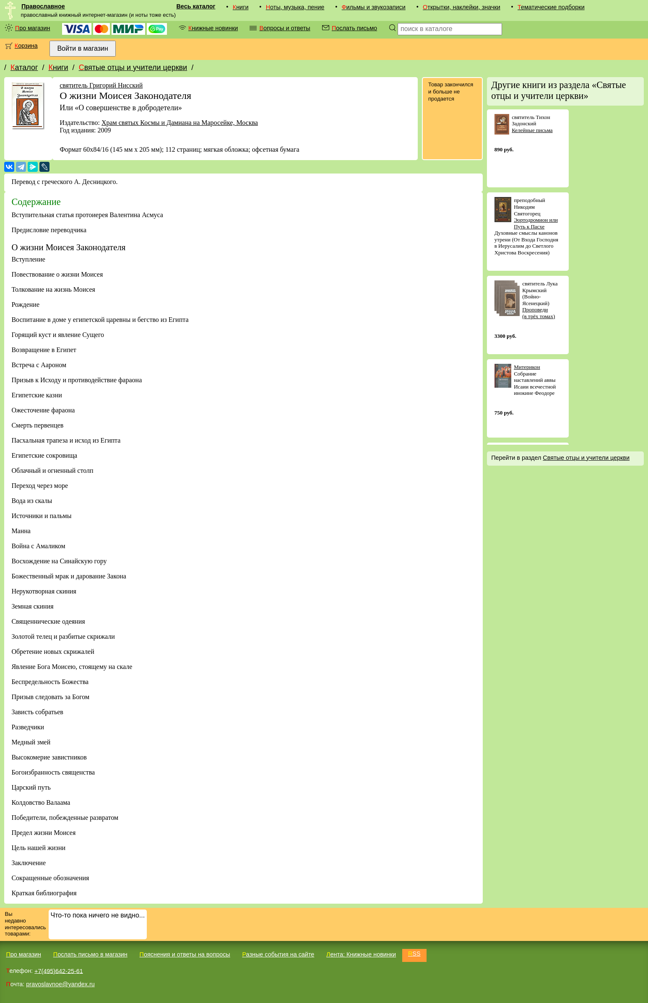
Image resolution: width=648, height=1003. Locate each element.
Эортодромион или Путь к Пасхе (536, 223)
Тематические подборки (551, 7)
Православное (43, 6)
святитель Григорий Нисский (101, 85)
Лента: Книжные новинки (361, 954)
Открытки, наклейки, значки (461, 7)
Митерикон (527, 367)
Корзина (26, 45)
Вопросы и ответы (284, 28)
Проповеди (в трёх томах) (538, 312)
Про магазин (32, 28)
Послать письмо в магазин (90, 954)
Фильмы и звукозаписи (374, 7)
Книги (241, 7)
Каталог (24, 67)
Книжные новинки (213, 28)
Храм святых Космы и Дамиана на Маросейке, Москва (179, 122)
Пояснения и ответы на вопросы (185, 954)
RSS (414, 953)
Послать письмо (354, 28)
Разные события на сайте (278, 954)
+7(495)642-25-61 (58, 970)
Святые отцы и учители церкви (133, 67)
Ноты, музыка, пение (295, 7)
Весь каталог (195, 6)
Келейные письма (532, 130)
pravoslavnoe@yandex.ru (60, 984)
